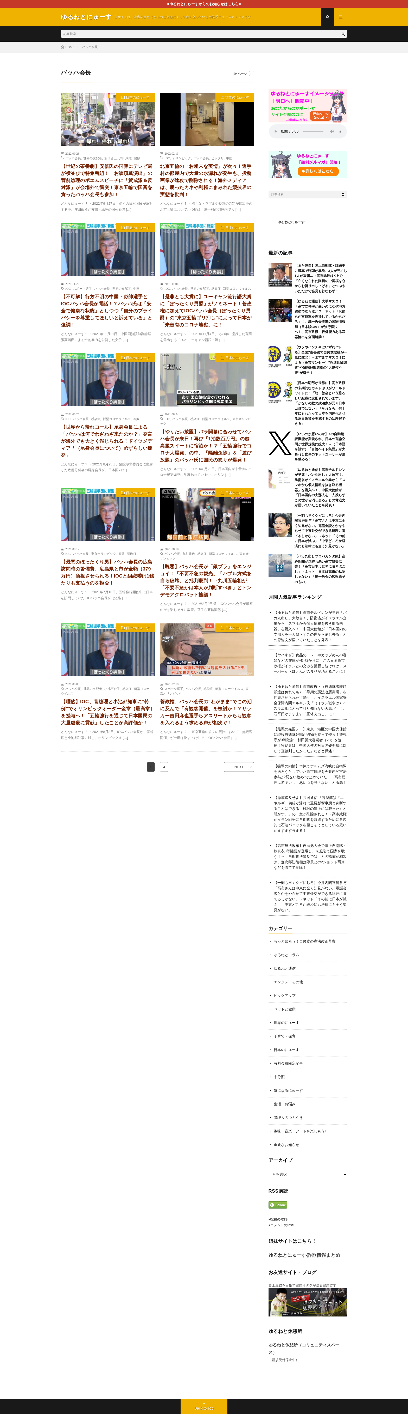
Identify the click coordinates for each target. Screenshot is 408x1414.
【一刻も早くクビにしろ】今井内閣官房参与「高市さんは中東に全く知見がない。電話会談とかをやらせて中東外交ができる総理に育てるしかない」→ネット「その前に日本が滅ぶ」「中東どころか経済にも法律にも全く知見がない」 (320, 531)
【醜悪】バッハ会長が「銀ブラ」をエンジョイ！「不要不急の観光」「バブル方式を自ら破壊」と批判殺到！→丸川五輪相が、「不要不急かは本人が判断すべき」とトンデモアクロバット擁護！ (206, 580)
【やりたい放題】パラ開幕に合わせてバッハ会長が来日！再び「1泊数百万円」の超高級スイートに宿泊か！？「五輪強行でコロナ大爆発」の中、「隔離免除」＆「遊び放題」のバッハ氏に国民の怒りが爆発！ (206, 446)
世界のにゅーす (237, 97)
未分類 (279, 1077)
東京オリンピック (103, 553)
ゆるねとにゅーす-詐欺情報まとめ (304, 1255)
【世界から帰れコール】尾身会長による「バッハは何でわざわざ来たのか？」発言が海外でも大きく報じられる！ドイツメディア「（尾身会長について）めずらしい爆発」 (106, 441)
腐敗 (137, 158)
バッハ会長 (73, 158)
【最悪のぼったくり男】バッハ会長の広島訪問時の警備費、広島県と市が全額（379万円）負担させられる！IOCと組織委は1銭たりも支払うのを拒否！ (107, 572)
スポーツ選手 (82, 288)
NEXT (239, 767)
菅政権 (131, 553)
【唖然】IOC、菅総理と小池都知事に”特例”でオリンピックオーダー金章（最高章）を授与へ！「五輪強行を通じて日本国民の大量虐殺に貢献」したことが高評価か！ (108, 712)
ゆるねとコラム (286, 955)
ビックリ (217, 158)
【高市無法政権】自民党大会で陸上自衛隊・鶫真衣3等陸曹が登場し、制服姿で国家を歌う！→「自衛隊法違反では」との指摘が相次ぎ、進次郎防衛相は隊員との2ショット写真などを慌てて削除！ (310, 856)
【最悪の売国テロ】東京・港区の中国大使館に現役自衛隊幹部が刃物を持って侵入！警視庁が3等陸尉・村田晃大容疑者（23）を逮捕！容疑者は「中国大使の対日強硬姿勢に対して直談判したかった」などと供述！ (310, 740)
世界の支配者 (92, 158)
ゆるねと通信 (285, 968)
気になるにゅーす (288, 1090)
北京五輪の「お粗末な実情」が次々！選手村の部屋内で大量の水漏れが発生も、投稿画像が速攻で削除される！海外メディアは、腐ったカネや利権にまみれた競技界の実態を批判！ (206, 180)
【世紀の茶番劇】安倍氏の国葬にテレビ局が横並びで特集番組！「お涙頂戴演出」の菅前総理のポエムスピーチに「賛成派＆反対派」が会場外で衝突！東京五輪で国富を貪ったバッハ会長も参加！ (106, 180)
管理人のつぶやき (288, 1117)
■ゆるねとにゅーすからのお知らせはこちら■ (204, 4)
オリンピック (181, 158)
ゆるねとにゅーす (291, 222)
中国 (229, 158)
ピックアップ (285, 995)
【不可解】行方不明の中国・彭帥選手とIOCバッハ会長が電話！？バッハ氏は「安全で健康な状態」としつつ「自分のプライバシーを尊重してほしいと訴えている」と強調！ (106, 310)
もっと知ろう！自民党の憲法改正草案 (305, 941)
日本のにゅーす (138, 97)
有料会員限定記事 (288, 1063)
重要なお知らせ (286, 1145)
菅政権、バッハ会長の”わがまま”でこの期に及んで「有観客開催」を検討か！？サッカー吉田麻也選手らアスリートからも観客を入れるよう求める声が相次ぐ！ (206, 712)
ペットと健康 (285, 1009)
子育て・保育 (285, 1036)
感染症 (216, 288)
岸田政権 (125, 158)
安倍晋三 (110, 158)
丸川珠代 (188, 553)
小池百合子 (112, 688)
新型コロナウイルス (237, 288)
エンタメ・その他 (288, 982)
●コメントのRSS (282, 1225)
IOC (167, 158)
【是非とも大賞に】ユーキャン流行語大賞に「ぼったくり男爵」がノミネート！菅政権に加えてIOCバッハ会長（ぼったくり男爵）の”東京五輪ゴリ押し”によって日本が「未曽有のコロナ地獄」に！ (206, 310)
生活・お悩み (285, 1104)
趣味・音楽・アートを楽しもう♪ (300, 1131)
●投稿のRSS (278, 1219)
